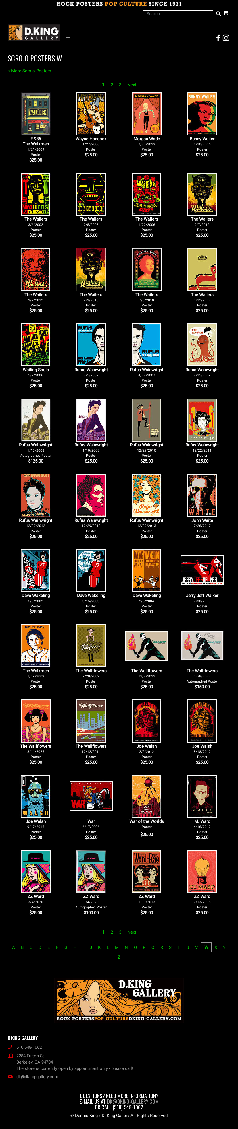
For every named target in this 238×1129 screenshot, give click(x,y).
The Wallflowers (91, 675)
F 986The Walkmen (36, 146)
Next (131, 85)
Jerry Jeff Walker (202, 600)
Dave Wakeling (36, 600)
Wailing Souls (36, 374)
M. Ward (202, 826)
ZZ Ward (36, 901)
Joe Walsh (147, 751)
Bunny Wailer (202, 143)
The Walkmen (36, 675)
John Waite (202, 525)
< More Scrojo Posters (29, 70)
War (90, 826)
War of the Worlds (146, 824)
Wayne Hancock (91, 143)
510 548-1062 (25, 1047)
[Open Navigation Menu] (69, 36)
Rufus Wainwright (91, 374)
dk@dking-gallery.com (33, 1076)
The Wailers (35, 224)
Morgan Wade (146, 143)
